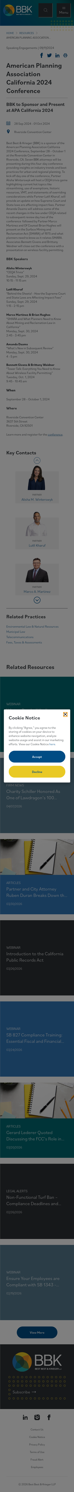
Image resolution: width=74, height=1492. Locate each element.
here (52, 744)
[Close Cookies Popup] (65, 714)
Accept (37, 757)
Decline (37, 772)
